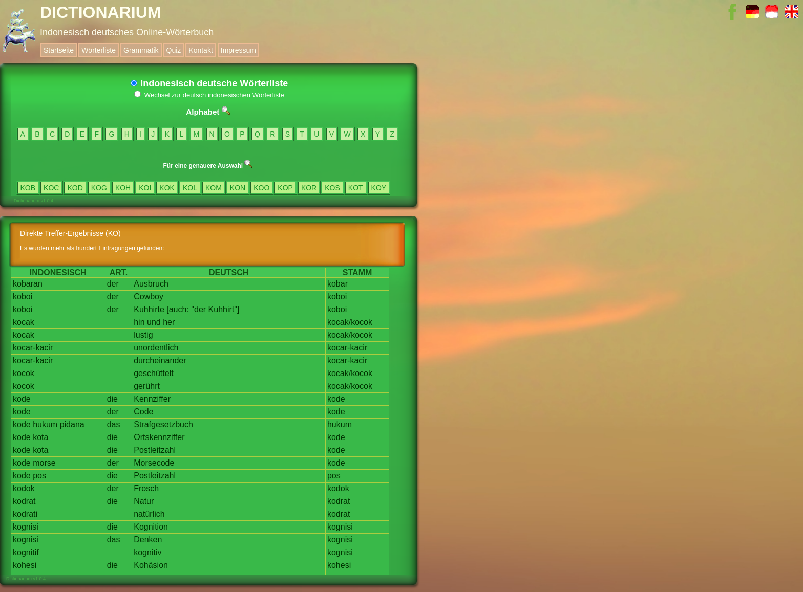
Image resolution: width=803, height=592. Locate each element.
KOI (145, 188)
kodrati (25, 514)
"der (198, 309)
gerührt (147, 386)
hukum (45, 424)
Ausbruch (151, 283)
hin (139, 322)
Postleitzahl (155, 450)
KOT (355, 188)
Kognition (151, 526)
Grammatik (140, 50)
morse (44, 462)
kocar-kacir (33, 347)
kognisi (25, 526)
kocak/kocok (349, 322)
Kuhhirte (149, 309)
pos (39, 475)
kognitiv (147, 552)
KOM (213, 188)
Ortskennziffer (159, 437)
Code (143, 411)
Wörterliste (98, 50)
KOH (123, 188)
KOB (28, 188)
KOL (190, 188)
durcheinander (160, 360)
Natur (144, 501)
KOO (261, 188)
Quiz (173, 50)
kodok (24, 488)
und (154, 322)
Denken (148, 539)
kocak (23, 322)
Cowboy (148, 296)
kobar (337, 283)
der (113, 283)
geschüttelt (153, 373)
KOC (51, 188)
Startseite (59, 50)
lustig (143, 335)
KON (237, 188)
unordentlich (156, 347)
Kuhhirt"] (224, 309)
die (112, 398)
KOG (99, 188)
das (113, 424)
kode (22, 398)
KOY (379, 188)
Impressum (238, 50)
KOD (74, 188)
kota (40, 437)
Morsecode (154, 462)
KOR (308, 188)
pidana (72, 424)
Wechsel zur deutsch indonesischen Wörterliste (209, 95)
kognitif (26, 552)
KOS (332, 188)
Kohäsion (151, 565)
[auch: (177, 309)
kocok (23, 373)
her (169, 322)
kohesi (24, 565)
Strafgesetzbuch (163, 424)
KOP (285, 188)
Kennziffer (152, 398)
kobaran (28, 283)
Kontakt (200, 50)
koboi (22, 296)
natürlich (149, 514)
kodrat (24, 501)
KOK (167, 188)
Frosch (146, 488)
